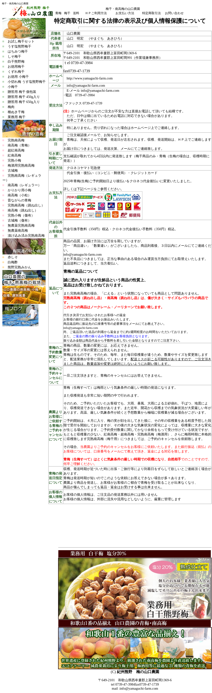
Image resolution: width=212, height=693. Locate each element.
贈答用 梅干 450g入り (21, 97)
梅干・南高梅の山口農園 (15, 3)
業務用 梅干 (13, 117)
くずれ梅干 (13, 71)
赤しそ (13, 257)
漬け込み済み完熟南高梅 (26, 235)
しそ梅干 (11, 56)
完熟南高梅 (16, 140)
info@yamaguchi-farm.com (100, 90)
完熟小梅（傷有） (21, 215)
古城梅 (13, 170)
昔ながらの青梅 (19, 200)
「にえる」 (108, 293)
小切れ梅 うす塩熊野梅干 (24, 82)
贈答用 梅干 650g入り (21, 102)
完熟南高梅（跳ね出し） (26, 205)
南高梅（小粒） (19, 195)
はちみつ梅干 (15, 51)
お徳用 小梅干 (15, 76)
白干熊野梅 (13, 61)
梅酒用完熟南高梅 (21, 165)
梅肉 (8, 107)
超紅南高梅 (16, 150)
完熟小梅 (14, 160)
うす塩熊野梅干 (16, 46)
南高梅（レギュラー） (24, 185)
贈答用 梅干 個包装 (19, 92)
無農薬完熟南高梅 (21, 225)
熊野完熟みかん (19, 267)
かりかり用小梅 (19, 190)
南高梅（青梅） (19, 145)
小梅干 (10, 87)
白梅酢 (13, 262)
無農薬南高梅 (18, 230)
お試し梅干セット (18, 41)
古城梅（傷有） (19, 220)
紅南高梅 (14, 155)
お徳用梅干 (13, 66)
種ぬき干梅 (13, 112)
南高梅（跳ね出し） (23, 210)
